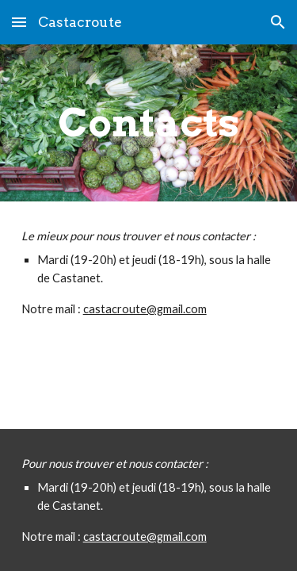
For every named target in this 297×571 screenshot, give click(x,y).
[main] (149, 123)
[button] (19, 22)
